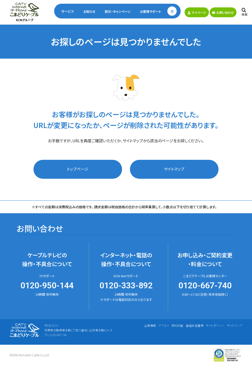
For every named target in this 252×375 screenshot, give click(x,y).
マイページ (197, 12)
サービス (67, 11)
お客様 (150, 11)
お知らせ (89, 11)
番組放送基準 (195, 325)
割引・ (118, 11)
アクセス (163, 325)
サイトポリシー (215, 325)
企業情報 (150, 325)
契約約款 (177, 325)
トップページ (77, 169)
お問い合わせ (223, 12)
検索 (245, 12)
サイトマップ (174, 169)
